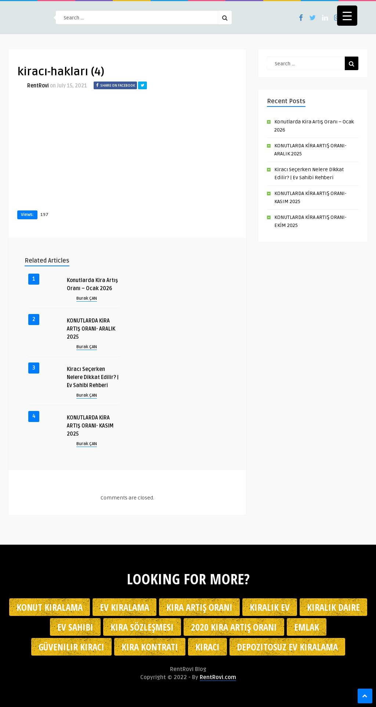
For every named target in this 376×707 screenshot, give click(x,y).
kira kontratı (150, 647)
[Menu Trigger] (347, 16)
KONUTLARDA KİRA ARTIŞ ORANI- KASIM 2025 (90, 426)
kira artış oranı (199, 607)
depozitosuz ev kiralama (287, 647)
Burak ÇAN (86, 298)
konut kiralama (50, 607)
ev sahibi (75, 627)
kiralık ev (270, 607)
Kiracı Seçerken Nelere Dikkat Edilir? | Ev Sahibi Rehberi (93, 377)
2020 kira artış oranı (234, 627)
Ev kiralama (124, 607)
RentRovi (38, 86)
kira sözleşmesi (142, 627)
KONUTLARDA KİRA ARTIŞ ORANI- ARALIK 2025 (91, 329)
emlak (306, 627)
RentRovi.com (218, 677)
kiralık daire (333, 607)
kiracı (207, 647)
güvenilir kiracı (71, 647)
